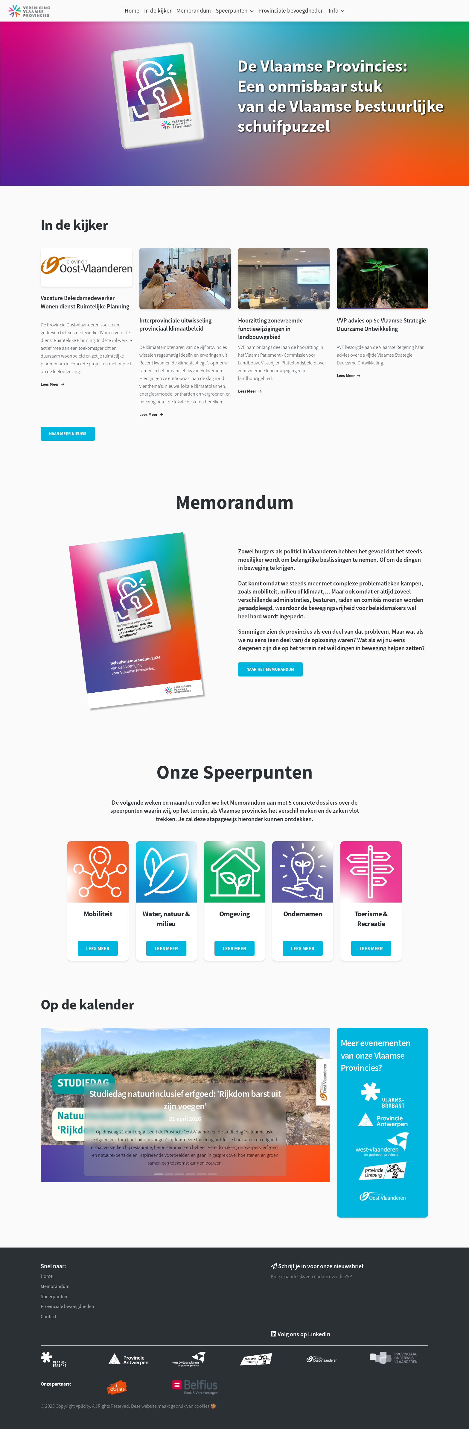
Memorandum (193, 10)
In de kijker (158, 10)
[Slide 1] (158, 1174)
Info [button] (334, 10)
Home (132, 10)
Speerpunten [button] (232, 10)
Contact (48, 1316)
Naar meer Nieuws (67, 433)
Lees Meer (52, 384)
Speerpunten (54, 1296)
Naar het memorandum (270, 669)
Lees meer (97, 948)
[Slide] (169, 1174)
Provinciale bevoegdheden (291, 10)
